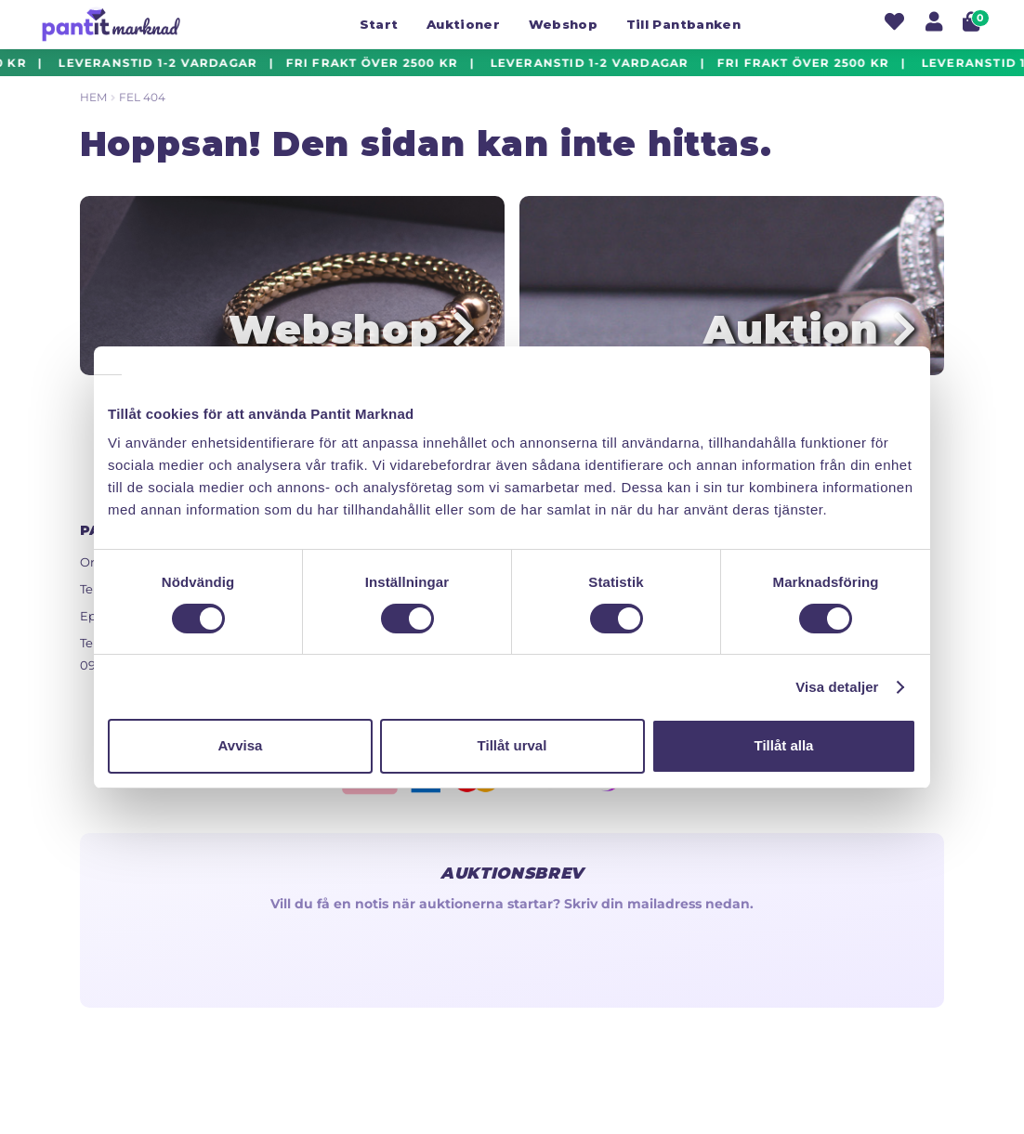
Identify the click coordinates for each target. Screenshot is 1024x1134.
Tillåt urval (512, 745)
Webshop (563, 24)
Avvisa (240, 745)
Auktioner (463, 24)
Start (379, 24)
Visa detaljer (836, 687)
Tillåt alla (784, 745)
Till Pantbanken (683, 24)
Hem (93, 97)
